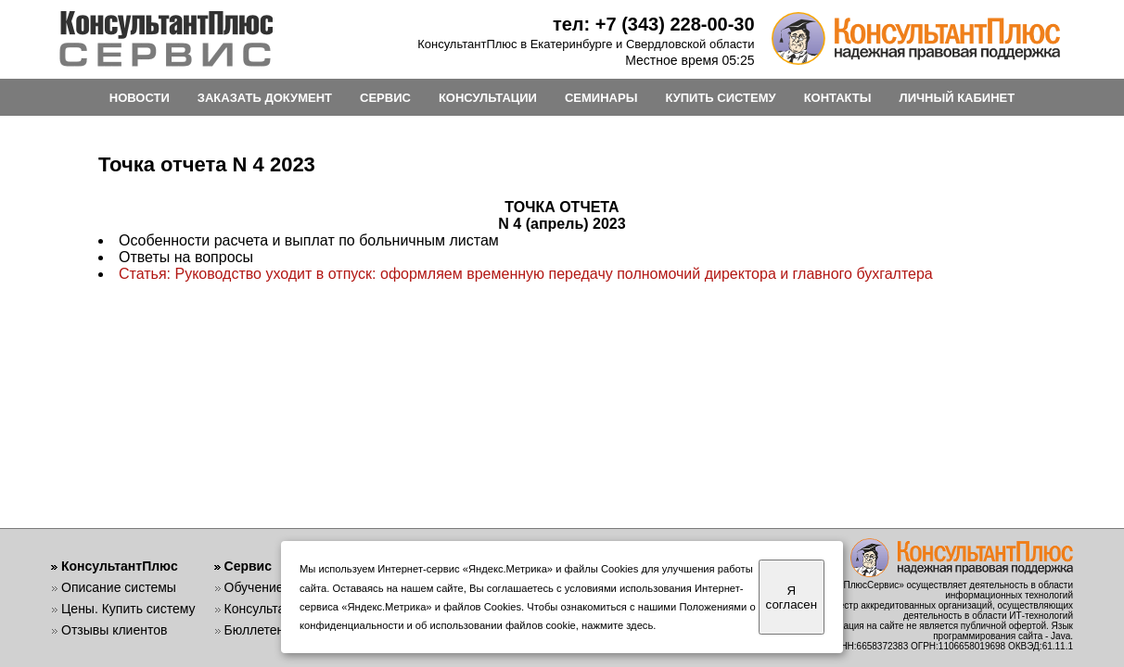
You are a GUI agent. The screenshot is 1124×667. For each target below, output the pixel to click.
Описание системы (118, 587)
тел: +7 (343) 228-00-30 (654, 24)
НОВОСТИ (139, 98)
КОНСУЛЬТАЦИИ (488, 98)
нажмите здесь (617, 625)
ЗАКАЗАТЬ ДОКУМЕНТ (265, 98)
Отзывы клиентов (114, 630)
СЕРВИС (385, 98)
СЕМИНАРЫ (601, 98)
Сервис (248, 566)
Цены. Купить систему (128, 608)
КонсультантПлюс (119, 566)
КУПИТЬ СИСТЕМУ (720, 98)
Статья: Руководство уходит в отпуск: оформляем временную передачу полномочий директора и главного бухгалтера (526, 274)
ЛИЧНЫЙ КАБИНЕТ (957, 98)
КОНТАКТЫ (838, 98)
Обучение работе (276, 587)
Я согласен (791, 597)
